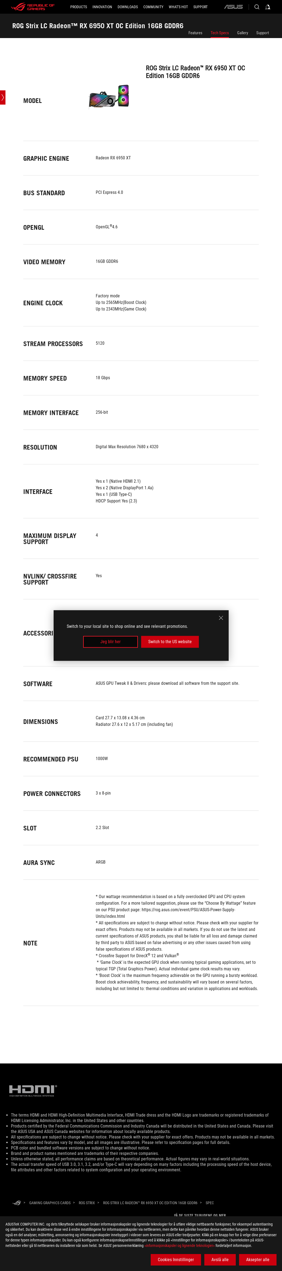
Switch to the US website (170, 641)
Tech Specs (220, 32)
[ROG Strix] (87, 1203)
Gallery (242, 32)
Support (262, 32)
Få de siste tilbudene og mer (200, 1215)
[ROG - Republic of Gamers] (33, 7)
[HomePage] (16, 1203)
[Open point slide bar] (2, 97)
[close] (221, 618)
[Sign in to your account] (267, 7)
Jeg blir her (110, 641)
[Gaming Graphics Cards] (50, 1203)
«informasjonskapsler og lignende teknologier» (179, 1245)
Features (195, 32)
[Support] (200, 7)
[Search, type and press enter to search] (257, 6)
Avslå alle (220, 1259)
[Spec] (210, 1203)
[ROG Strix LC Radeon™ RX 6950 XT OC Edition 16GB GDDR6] (150, 1203)
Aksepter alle (257, 1259)
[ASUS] (233, 6)
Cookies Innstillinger (176, 1259)
